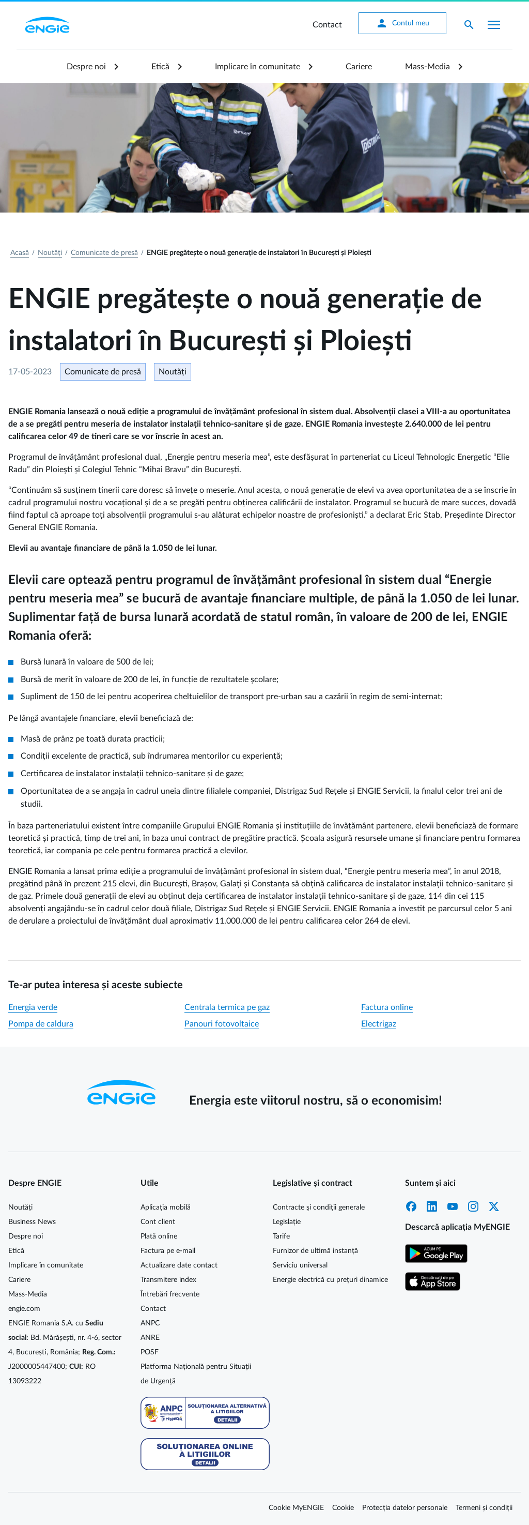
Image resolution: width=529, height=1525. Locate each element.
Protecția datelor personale (404, 1508)
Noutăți (50, 252)
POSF (150, 1352)
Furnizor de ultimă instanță (315, 1251)
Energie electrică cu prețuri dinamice (330, 1280)
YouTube (452, 1206)
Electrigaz (378, 1024)
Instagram (473, 1206)
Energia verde (32, 1007)
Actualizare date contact (179, 1265)
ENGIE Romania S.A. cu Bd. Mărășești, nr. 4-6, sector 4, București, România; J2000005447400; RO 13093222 (64, 1352)
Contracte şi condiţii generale (319, 1207)
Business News (32, 1222)
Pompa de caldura (40, 1024)
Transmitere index (168, 1280)
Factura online (387, 1007)
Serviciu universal (300, 1265)
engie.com (24, 1308)
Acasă (19, 252)
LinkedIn (432, 1206)
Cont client (158, 1222)
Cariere (359, 67)
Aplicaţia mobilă (166, 1207)
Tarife (281, 1236)
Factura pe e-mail (168, 1251)
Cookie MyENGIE (296, 1508)
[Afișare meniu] (494, 24)
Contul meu (402, 23)
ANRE (150, 1337)
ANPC (150, 1323)
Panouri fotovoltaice (221, 1024)
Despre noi (86, 67)
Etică (160, 67)
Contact (327, 25)
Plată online (159, 1236)
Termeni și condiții (484, 1508)
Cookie (343, 1508)
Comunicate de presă (104, 252)
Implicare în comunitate (257, 67)
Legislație (287, 1222)
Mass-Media (427, 67)
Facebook (411, 1206)
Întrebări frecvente (170, 1294)
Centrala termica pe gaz (227, 1007)
